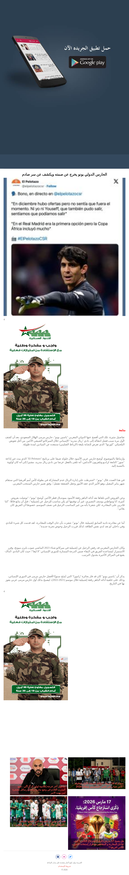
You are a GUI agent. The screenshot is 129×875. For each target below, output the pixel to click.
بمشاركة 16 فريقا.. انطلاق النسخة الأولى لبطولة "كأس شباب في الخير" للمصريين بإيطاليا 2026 (99, 785)
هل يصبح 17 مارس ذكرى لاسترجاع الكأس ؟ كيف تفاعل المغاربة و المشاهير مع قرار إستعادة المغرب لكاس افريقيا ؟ (98, 844)
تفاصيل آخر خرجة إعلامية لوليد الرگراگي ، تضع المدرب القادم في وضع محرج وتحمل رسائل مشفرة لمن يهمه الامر (39, 789)
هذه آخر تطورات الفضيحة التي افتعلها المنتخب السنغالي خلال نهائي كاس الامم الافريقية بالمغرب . (39, 823)
